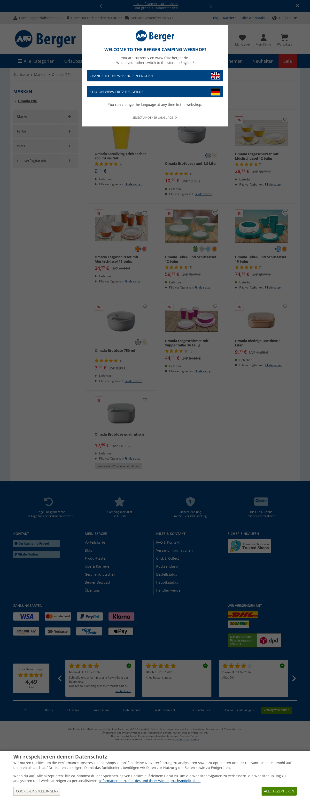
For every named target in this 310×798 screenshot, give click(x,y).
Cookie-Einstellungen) (37, 791)
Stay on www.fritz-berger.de (155, 92)
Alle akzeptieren (279, 791)
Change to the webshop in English (155, 75)
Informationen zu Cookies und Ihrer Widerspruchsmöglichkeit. (150, 780)
